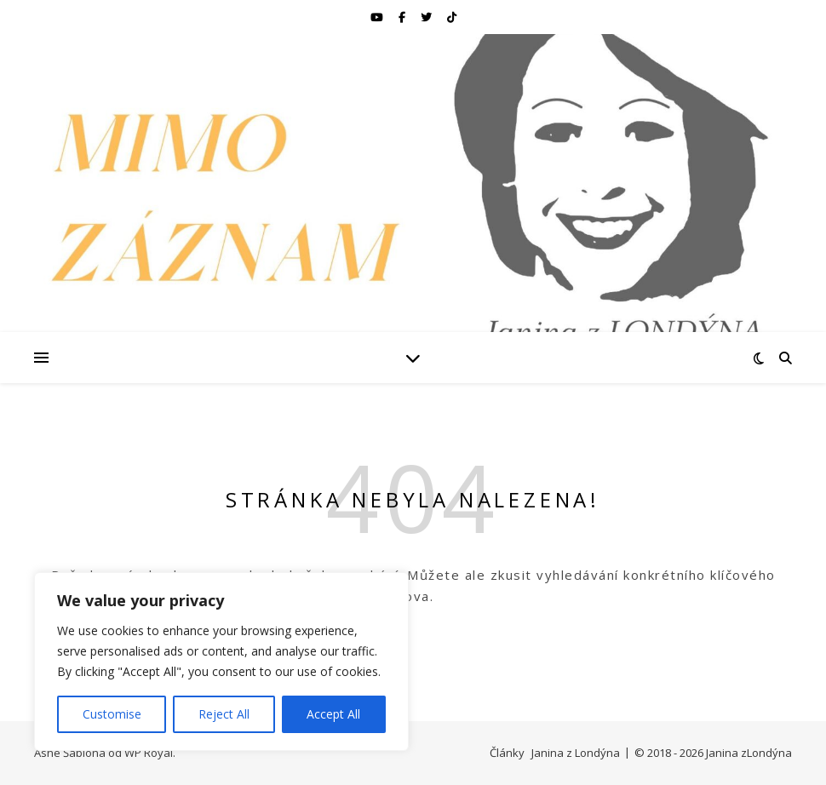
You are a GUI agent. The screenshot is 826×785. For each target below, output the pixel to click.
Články (507, 752)
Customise (112, 714)
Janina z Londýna (575, 752)
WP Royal (148, 752)
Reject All (224, 714)
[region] (221, 661)
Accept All (333, 714)
